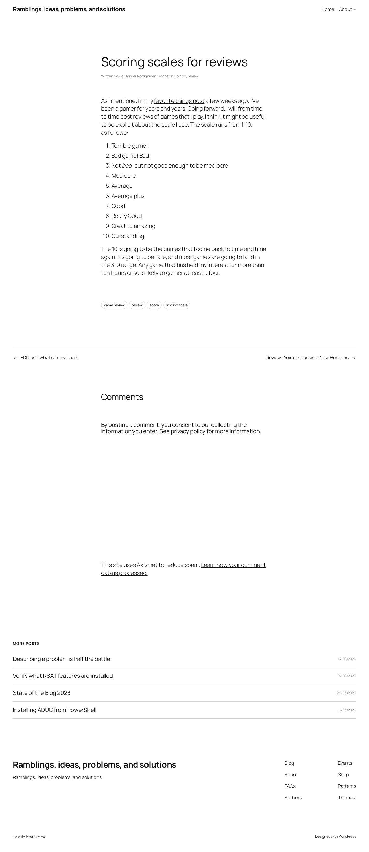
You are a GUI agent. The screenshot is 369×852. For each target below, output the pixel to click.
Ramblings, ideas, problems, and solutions (69, 9)
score (154, 304)
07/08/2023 (346, 675)
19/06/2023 (346, 709)
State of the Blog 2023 (41, 693)
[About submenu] (354, 9)
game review (114, 304)
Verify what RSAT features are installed (63, 676)
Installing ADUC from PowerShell (55, 710)
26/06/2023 (346, 692)
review (193, 76)
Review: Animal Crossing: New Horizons (307, 357)
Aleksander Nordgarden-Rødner (143, 76)
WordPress (347, 836)
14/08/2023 (347, 658)
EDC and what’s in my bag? (48, 357)
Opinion (180, 76)
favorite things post (179, 101)
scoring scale (177, 304)
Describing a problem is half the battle (61, 659)
